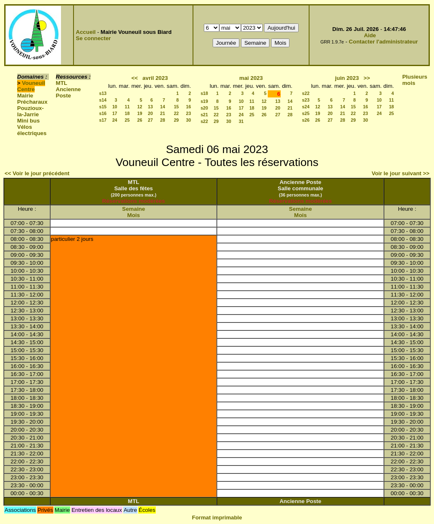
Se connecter (93, 38)
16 (188, 106)
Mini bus (28, 121)
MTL (61, 83)
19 (139, 113)
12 (139, 106)
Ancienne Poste (68, 92)
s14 (103, 99)
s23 (306, 99)
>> (366, 78)
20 (150, 113)
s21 (204, 114)
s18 (204, 93)
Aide (370, 35)
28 (162, 120)
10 (114, 106)
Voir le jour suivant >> (400, 173)
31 (241, 121)
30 (188, 120)
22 (176, 113)
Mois (133, 215)
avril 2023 (155, 78)
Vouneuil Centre (31, 86)
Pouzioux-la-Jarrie (30, 111)
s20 (204, 107)
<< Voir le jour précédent (37, 173)
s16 (103, 113)
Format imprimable (217, 517)
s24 (306, 106)
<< (134, 78)
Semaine (133, 209)
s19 (204, 101)
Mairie (25, 95)
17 (114, 113)
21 (162, 113)
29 (176, 120)
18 (127, 113)
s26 (306, 120)
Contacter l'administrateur (383, 41)
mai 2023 (251, 78)
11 (127, 106)
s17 (103, 120)
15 (176, 106)
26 (139, 120)
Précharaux (32, 102)
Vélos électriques (31, 130)
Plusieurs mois (414, 80)
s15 (103, 106)
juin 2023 (347, 78)
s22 (204, 121)
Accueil (86, 32)
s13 (103, 93)
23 (188, 113)
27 (150, 120)
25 (127, 120)
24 (114, 120)
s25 (306, 113)
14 (162, 106)
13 (150, 106)
